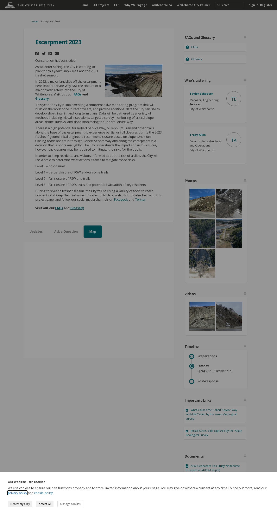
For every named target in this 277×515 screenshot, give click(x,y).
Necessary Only (20, 504)
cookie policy (43, 493)
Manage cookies (70, 504)
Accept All (45, 504)
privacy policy (17, 493)
